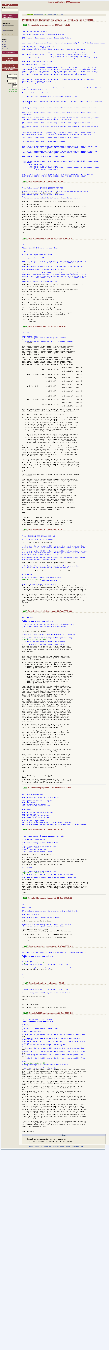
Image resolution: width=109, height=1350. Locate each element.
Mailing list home (10, 5)
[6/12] (25, 719)
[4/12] (25, 381)
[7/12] (25, 929)
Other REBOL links (9, 69)
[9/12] (25, 1058)
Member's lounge (10, 65)
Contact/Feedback (9, 67)
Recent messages (8, 17)
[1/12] (25, 25)
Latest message (7, 15)
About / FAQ (9, 60)
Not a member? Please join (10, 87)
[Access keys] (75, 1346)
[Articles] (68, 1346)
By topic (4, 42)
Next (3, 30)
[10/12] (26, 1114)
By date (4, 44)
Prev (3, 25)
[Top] (82, 1346)
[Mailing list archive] (58, 1346)
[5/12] (25, 623)
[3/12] (25, 277)
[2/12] (25, 211)
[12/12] (26, 1190)
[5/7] (44, 14)
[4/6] (57, 14)
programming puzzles (38, 14)
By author (4, 46)
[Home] (31, 1346)
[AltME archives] (47, 1346)
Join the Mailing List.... (9, 52)
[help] (62, 14)
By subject (5, 48)
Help (10, 8)
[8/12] (25, 977)
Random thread (7, 35)
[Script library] (38, 1346)
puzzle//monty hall (52, 14)
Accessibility (9, 58)
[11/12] (26, 1156)
